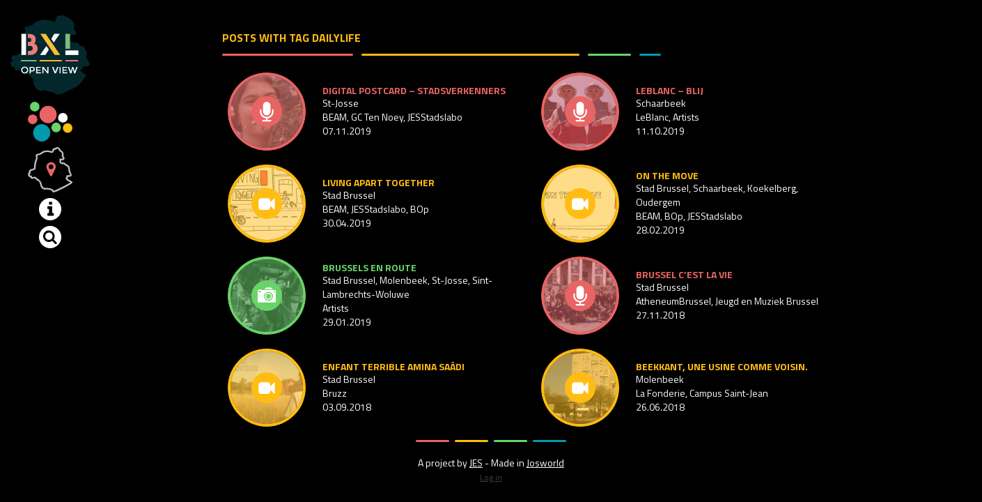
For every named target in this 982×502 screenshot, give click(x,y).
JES (476, 462)
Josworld (545, 462)
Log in (491, 477)
